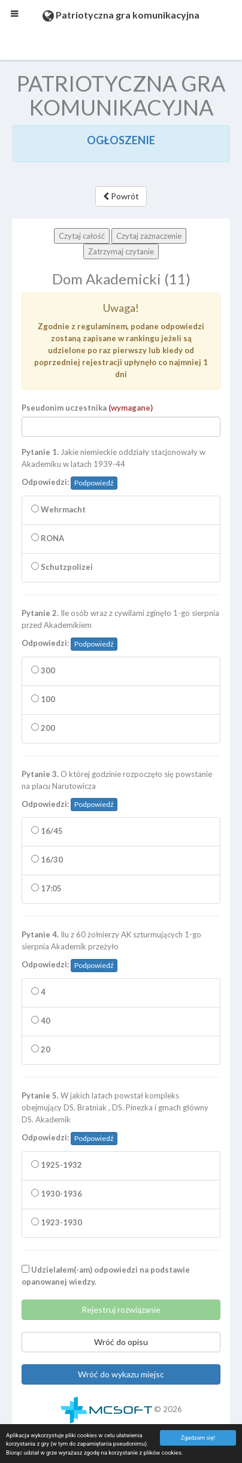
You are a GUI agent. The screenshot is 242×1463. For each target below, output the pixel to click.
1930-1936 (56, 1193)
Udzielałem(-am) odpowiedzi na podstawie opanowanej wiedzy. (106, 1275)
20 (40, 1049)
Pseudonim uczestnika (87, 407)
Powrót (121, 196)
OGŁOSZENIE (121, 140)
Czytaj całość (82, 236)
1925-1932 (56, 1165)
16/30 (47, 859)
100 (43, 699)
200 (43, 728)
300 (43, 670)
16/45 (47, 831)
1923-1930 (56, 1222)
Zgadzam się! (198, 1437)
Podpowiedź (94, 482)
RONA (47, 538)
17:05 (46, 888)
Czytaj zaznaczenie (149, 236)
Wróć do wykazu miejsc (121, 1374)
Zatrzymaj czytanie (121, 251)
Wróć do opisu (121, 1342)
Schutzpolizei (62, 567)
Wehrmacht (58, 509)
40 (40, 1020)
